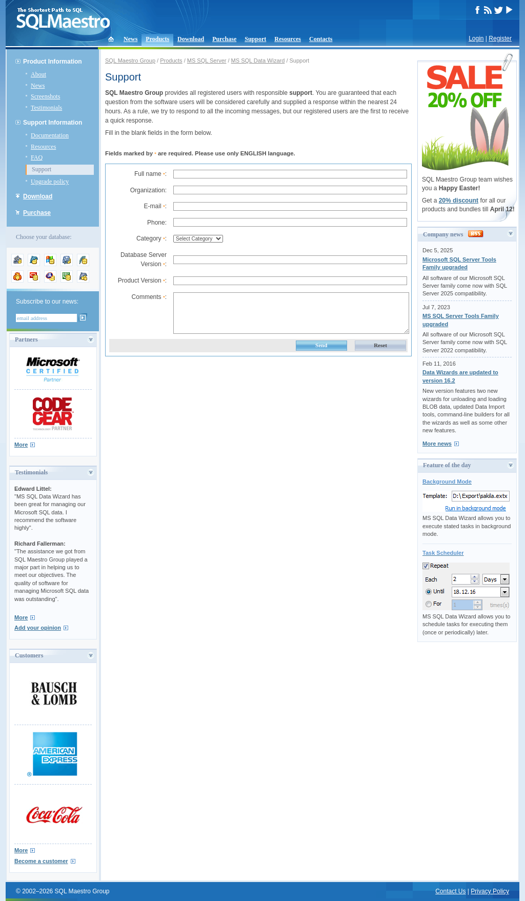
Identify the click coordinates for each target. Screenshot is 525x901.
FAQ (37, 157)
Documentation (50, 135)
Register (500, 38)
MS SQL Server (207, 60)
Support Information (52, 122)
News (130, 39)
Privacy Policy (490, 891)
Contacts (320, 39)
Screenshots (45, 96)
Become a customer (41, 861)
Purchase (224, 39)
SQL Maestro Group (130, 60)
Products (157, 39)
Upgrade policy (50, 181)
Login (476, 38)
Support (255, 39)
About (38, 74)
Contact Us (450, 891)
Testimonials (46, 107)
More (21, 445)
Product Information (52, 61)
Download (190, 39)
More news (437, 444)
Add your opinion (37, 628)
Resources (287, 39)
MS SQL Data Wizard (258, 60)
